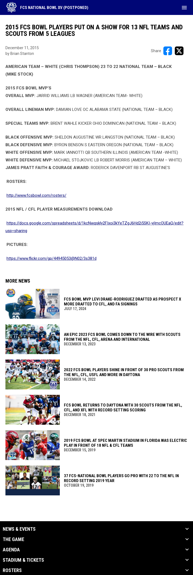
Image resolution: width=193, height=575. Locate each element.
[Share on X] (179, 50)
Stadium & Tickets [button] (23, 560)
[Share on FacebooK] (167, 50)
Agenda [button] (11, 549)
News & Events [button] (19, 529)
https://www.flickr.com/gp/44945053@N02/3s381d (52, 258)
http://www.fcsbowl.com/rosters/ (36, 195)
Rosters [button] (12, 570)
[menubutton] (184, 7)
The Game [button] (13, 539)
